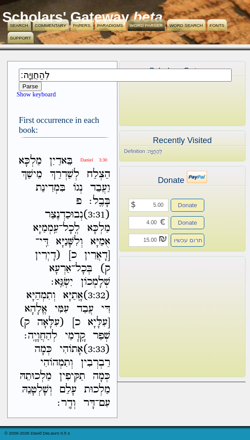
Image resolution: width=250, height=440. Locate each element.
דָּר (89, 403)
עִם (104, 403)
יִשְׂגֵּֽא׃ (62, 282)
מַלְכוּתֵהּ (36, 376)
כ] (73, 255)
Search (19, 25)
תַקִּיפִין (72, 376)
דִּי (105, 309)
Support (20, 37)
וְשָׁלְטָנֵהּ (37, 389)
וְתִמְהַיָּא (41, 295)
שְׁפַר (101, 336)
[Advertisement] (169, 316)
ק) (105, 268)
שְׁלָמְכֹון (95, 282)
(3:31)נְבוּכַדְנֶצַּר (77, 215)
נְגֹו (77, 188)
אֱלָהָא (36, 309)
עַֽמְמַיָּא (46, 228)
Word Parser (146, 25)
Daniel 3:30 (93, 159)
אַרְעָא (60, 268)
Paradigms (110, 25)
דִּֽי (43, 241)
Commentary (50, 25)
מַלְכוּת (97, 389)
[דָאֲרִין (97, 255)
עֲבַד (85, 309)
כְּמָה (43, 349)
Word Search (186, 25)
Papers (82, 25)
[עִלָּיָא (99, 322)
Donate (187, 205)
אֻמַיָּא (100, 241)
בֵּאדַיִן (61, 161)
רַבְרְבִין (95, 363)
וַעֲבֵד (100, 188)
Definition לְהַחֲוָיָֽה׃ (143, 151)
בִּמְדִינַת (50, 188)
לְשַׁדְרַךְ (64, 174)
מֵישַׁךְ (31, 174)
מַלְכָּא (30, 161)
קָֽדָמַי (75, 336)
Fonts (217, 25)
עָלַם (68, 389)
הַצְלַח (98, 174)
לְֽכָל (71, 228)
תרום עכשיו (188, 240)
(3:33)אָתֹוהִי (85, 349)
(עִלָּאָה (51, 322)
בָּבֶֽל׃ (99, 201)
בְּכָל (83, 268)
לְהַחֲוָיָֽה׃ (40, 336)
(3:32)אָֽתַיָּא (86, 295)
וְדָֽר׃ (66, 403)
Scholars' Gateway (65, 17)
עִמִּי (62, 309)
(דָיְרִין (48, 255)
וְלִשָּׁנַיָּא (69, 241)
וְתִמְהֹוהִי (56, 363)
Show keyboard (36, 94)
